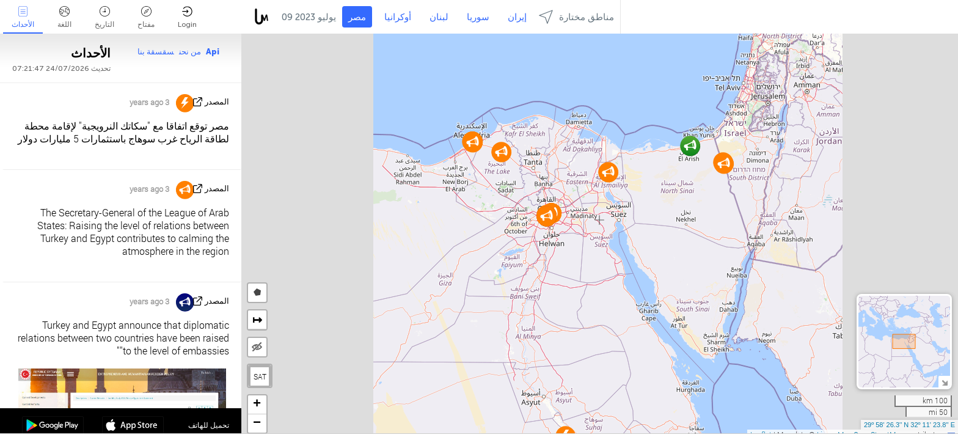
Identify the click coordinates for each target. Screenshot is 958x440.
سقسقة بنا (155, 51)
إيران (517, 17)
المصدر (217, 101)
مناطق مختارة (576, 17)
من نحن (190, 51)
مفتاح (146, 17)
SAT (260, 376)
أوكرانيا (397, 17)
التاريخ (104, 17)
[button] (690, 146)
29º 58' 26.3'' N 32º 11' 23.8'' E (909, 424)
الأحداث (23, 17)
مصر (357, 17)
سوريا (478, 17)
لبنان (439, 17)
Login (187, 17)
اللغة (64, 17)
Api (212, 51)
